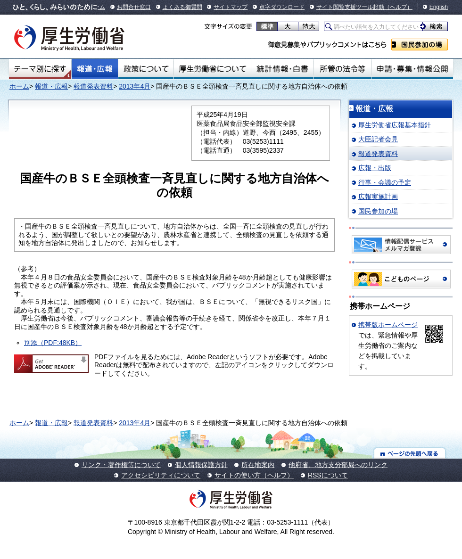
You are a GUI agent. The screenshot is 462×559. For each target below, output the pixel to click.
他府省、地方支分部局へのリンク (338, 465)
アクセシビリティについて (160, 475)
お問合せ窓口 (134, 7)
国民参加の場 (419, 44)
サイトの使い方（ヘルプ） (254, 475)
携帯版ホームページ (388, 325)
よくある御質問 (182, 7)
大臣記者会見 (378, 139)
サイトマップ (231, 7)
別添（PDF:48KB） (53, 342)
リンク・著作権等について (121, 465)
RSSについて (328, 475)
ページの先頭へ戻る (410, 453)
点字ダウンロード (282, 7)
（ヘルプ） (398, 7)
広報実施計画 (378, 196)
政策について (145, 69)
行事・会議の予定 (384, 182)
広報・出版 (374, 168)
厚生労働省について (212, 69)
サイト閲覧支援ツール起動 (350, 7)
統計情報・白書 (282, 69)
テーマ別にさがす (40, 69)
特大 (308, 26)
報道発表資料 (93, 86)
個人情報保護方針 (201, 465)
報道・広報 (95, 69)
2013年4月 (134, 86)
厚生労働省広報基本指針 (394, 125)
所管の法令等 (342, 69)
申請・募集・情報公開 (412, 69)
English (438, 7)
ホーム (19, 86)
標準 (267, 26)
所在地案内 (257, 465)
